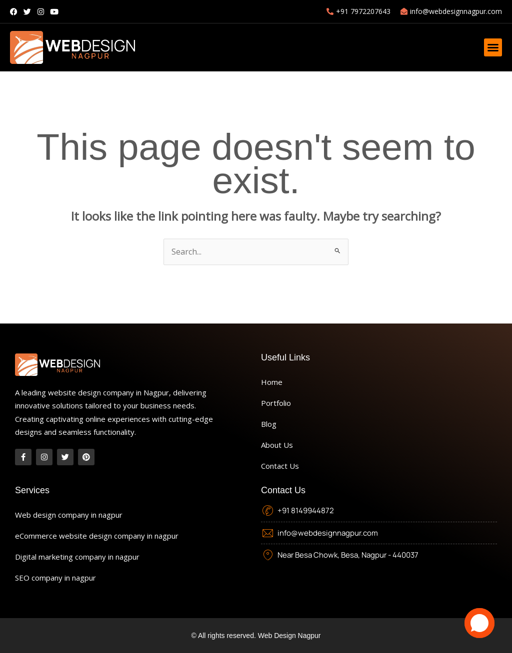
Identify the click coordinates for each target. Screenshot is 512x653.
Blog (268, 424)
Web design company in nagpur (68, 515)
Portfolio (276, 403)
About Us (277, 445)
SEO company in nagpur (55, 578)
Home (271, 382)
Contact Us (280, 466)
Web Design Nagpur (289, 636)
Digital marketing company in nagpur (77, 557)
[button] (493, 47)
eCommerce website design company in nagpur (96, 536)
